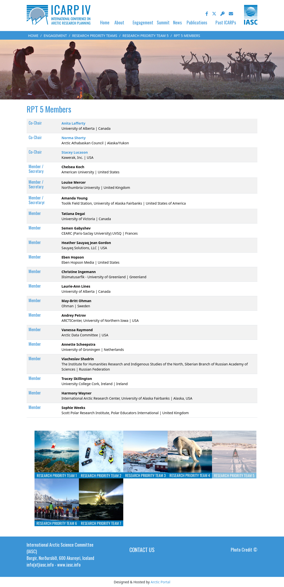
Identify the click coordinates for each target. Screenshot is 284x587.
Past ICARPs (225, 22)
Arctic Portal (160, 582)
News (177, 22)
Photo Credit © (244, 549)
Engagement (143, 22)
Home (104, 22)
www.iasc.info (69, 564)
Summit (163, 22)
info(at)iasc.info (40, 564)
